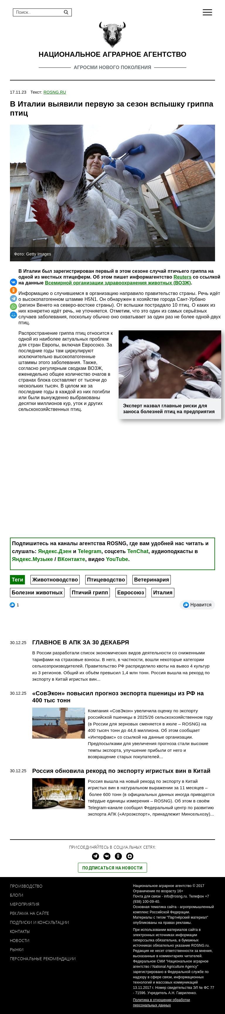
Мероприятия (24, 904)
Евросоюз (130, 593)
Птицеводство (106, 580)
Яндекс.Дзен (54, 551)
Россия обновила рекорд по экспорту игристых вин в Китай (121, 771)
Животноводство (55, 580)
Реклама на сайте (29, 913)
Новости (19, 940)
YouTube (117, 559)
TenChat (138, 551)
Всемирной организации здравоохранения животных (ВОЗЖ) (118, 282)
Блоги (16, 895)
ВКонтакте (71, 559)
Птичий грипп (90, 593)
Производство (26, 886)
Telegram (89, 551)
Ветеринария (151, 580)
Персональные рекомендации (43, 958)
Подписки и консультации (39, 922)
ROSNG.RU (55, 92)
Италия (163, 593)
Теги (17, 580)
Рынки (16, 949)
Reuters (183, 276)
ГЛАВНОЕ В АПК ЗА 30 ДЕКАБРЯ (80, 642)
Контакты (20, 931)
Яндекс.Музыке (32, 559)
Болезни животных (37, 593)
